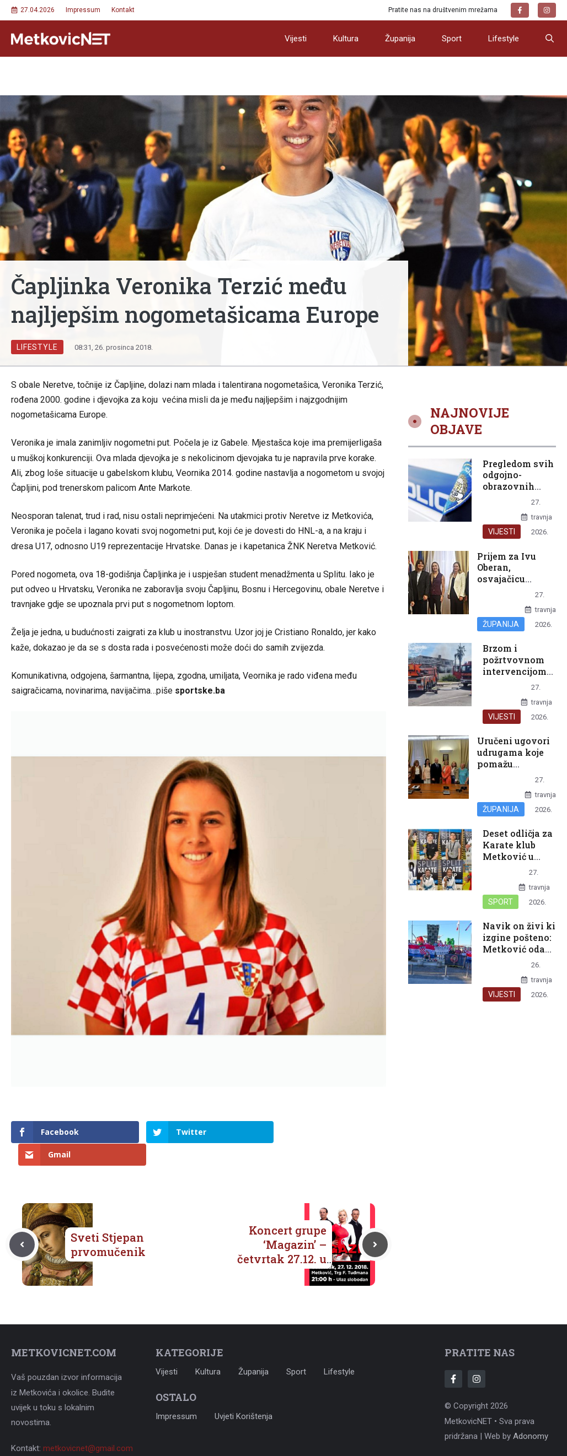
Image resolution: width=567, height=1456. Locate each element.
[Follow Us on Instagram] (476, 1357)
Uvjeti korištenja (243, 1394)
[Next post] (375, 1221)
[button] (549, 38)
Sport (452, 39)
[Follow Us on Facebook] (453, 1357)
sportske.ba (200, 690)
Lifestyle (503, 39)
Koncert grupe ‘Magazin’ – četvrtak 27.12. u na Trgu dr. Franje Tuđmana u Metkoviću (278, 1243)
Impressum (83, 10)
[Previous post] (22, 1221)
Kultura (346, 39)
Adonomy (530, 1414)
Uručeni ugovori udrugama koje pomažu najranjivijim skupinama (513, 763)
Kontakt (123, 10)
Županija (400, 39)
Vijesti (296, 39)
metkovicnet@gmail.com (88, 1426)
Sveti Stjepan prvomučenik (108, 1222)
